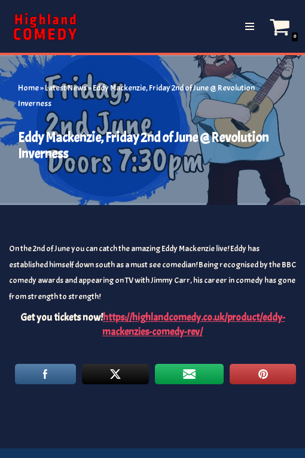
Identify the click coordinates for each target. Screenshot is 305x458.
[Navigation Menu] (249, 26)
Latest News (66, 88)
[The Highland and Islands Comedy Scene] (45, 26)
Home (28, 88)
